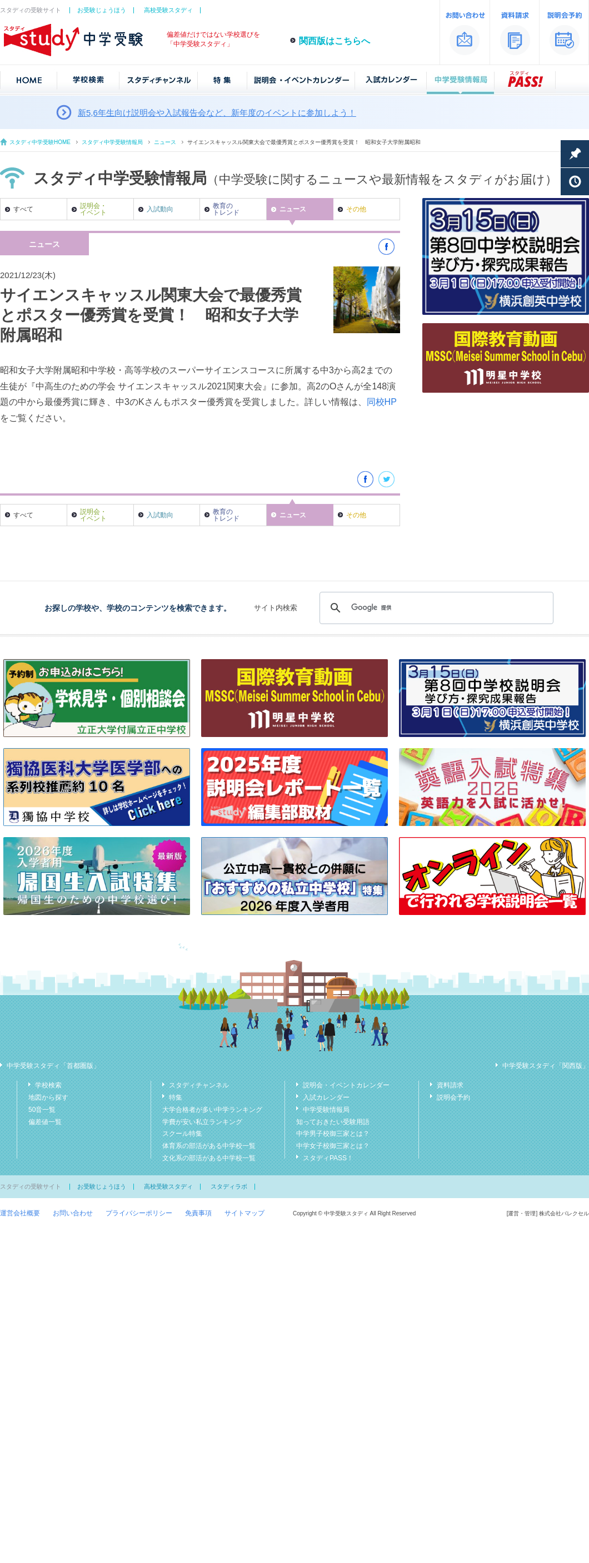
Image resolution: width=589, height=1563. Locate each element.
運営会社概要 (20, 1213)
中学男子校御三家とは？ (333, 1133)
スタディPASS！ (328, 1158)
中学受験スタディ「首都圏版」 (53, 1066)
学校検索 (48, 1085)
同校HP (382, 402)
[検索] (434, 608)
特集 (175, 1097)
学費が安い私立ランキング (202, 1122)
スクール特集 (182, 1133)
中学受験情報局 (326, 1110)
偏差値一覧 (45, 1122)
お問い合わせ (73, 1213)
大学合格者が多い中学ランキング (212, 1110)
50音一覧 (42, 1110)
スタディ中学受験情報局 (112, 142)
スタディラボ (229, 1186)
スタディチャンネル (199, 1085)
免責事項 (198, 1213)
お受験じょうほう (101, 10)
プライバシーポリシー (139, 1213)
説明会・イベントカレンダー (346, 1085)
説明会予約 (453, 1097)
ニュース (165, 142)
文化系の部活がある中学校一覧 (209, 1158)
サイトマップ (244, 1213)
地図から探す (48, 1097)
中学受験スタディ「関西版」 (545, 1066)
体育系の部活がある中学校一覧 (209, 1146)
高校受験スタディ (168, 10)
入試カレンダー (326, 1097)
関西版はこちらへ (334, 41)
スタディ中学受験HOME (40, 142)
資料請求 (450, 1085)
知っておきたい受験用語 (333, 1122)
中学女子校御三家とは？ (333, 1146)
